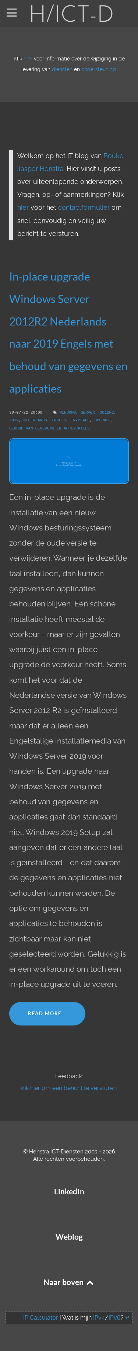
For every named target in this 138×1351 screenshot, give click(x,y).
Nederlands (35, 420)
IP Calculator (40, 1317)
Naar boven (69, 1282)
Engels (59, 420)
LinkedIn (69, 1191)
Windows (67, 412)
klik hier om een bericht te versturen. (69, 1087)
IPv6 (115, 1317)
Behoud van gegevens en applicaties (49, 428)
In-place (80, 420)
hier (28, 59)
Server (88, 412)
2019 (14, 420)
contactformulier (84, 207)
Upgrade (103, 420)
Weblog (69, 1237)
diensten (62, 69)
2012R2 (107, 412)
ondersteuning (98, 69)
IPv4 (99, 1317)
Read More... (47, 1013)
